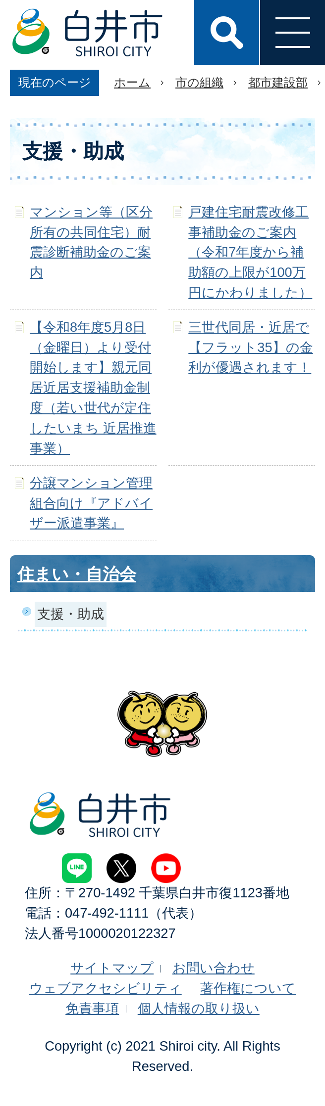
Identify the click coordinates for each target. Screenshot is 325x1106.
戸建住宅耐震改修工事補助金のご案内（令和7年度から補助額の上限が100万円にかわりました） (250, 252)
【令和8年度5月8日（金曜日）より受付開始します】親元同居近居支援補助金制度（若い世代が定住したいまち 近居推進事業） (93, 387)
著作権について (248, 988)
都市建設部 (278, 82)
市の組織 (199, 82)
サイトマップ (112, 967)
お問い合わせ (213, 967)
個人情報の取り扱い (199, 1008)
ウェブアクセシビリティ (105, 988)
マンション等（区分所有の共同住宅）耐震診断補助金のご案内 (91, 242)
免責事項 (92, 1008)
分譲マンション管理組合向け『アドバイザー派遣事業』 (91, 503)
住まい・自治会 (76, 574)
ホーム (132, 82)
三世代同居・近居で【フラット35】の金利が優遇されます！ (250, 347)
